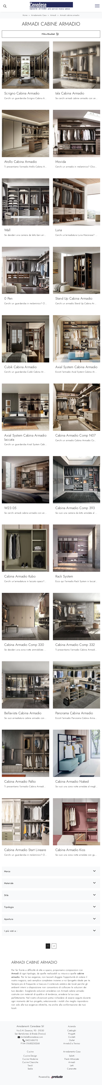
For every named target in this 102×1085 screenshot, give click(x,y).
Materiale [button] (8, 883)
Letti (72, 1065)
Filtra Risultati (50, 34)
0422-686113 (32, 1040)
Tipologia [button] (9, 907)
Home (25, 15)
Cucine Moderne (30, 1059)
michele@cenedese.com (32, 1036)
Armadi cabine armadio (69, 15)
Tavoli (30, 1065)
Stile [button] (6, 895)
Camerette (71, 1068)
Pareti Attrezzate (71, 1059)
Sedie (30, 1068)
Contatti (71, 1036)
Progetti (71, 1033)
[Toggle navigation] (97, 6)
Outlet (72, 1040)
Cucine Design (30, 1055)
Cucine (30, 1051)
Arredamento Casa (38, 15)
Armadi (53, 15)
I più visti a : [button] (10, 931)
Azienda (72, 1026)
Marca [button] (7, 871)
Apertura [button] (8, 919)
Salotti (71, 1055)
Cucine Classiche (30, 1062)
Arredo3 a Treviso (71, 1043)
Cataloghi (71, 1030)
